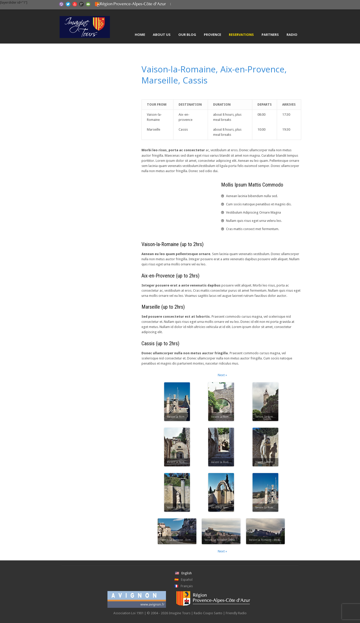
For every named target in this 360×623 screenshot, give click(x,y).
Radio (292, 34)
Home (140, 34)
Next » (222, 375)
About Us (162, 34)
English (186, 573)
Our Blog (187, 34)
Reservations (241, 34)
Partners (270, 34)
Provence (212, 34)
